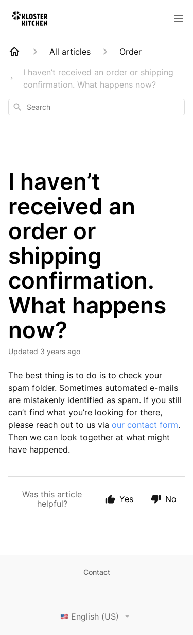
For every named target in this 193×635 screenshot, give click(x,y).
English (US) (96, 616)
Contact (96, 571)
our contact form (145, 425)
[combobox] (96, 107)
